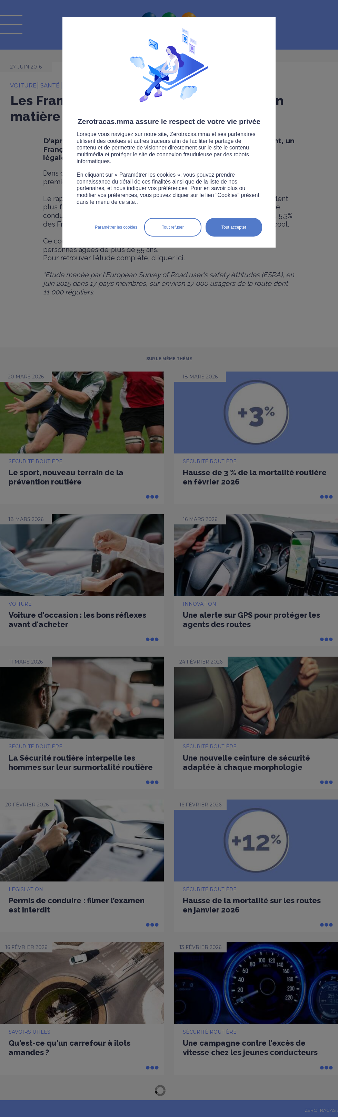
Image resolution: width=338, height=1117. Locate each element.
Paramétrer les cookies (116, 227)
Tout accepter (233, 227)
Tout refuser (172, 227)
